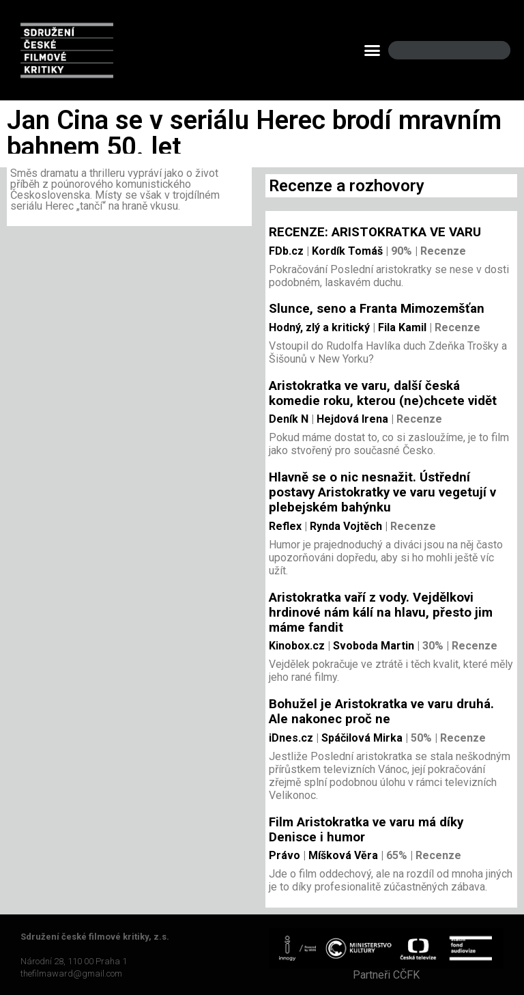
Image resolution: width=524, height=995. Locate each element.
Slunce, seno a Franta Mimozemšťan (376, 308)
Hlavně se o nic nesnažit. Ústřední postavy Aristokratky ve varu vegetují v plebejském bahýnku (382, 492)
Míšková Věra (342, 855)
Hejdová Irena (351, 418)
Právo (284, 855)
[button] (372, 51)
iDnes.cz (291, 737)
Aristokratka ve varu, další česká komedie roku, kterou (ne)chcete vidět (383, 393)
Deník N (288, 418)
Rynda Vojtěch (344, 526)
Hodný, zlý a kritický (319, 327)
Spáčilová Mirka (361, 737)
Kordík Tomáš (346, 250)
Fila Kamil (400, 327)
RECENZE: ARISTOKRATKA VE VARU (375, 232)
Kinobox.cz (297, 645)
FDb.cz (286, 250)
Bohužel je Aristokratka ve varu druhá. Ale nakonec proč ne (381, 712)
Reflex (285, 526)
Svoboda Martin (372, 645)
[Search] (488, 50)
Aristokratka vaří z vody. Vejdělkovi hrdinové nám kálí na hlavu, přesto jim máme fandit (381, 612)
